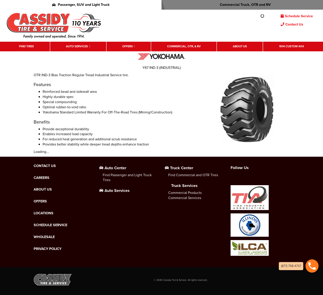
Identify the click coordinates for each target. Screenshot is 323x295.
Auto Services (77, 46)
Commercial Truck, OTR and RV (242, 4)
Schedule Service (297, 16)
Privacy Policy (47, 248)
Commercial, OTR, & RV (184, 46)
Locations (43, 213)
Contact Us (292, 24)
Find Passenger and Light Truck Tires (127, 177)
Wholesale (44, 236)
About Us (240, 46)
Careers (41, 177)
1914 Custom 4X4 (291, 46)
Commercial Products (185, 192)
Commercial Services (184, 197)
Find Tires (26, 46)
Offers (127, 46)
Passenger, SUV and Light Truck (81, 4)
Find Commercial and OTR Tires (193, 175)
